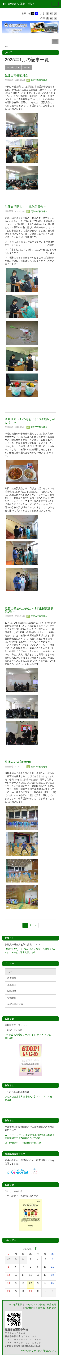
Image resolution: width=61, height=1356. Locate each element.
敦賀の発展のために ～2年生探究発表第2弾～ (29, 610)
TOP (8, 1304)
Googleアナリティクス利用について (38, 1350)
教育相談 (17, 1304)
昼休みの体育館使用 (18, 761)
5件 (27, 67)
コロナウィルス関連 (35, 1304)
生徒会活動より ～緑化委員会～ (25, 206)
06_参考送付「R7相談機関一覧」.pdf (23, 1142)
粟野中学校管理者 (36, 80)
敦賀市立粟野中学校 (21, 4)
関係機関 (29, 1307)
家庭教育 (51, 1304)
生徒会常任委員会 (16, 75)
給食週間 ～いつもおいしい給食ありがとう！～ (30, 421)
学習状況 (40, 1307)
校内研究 (51, 1307)
